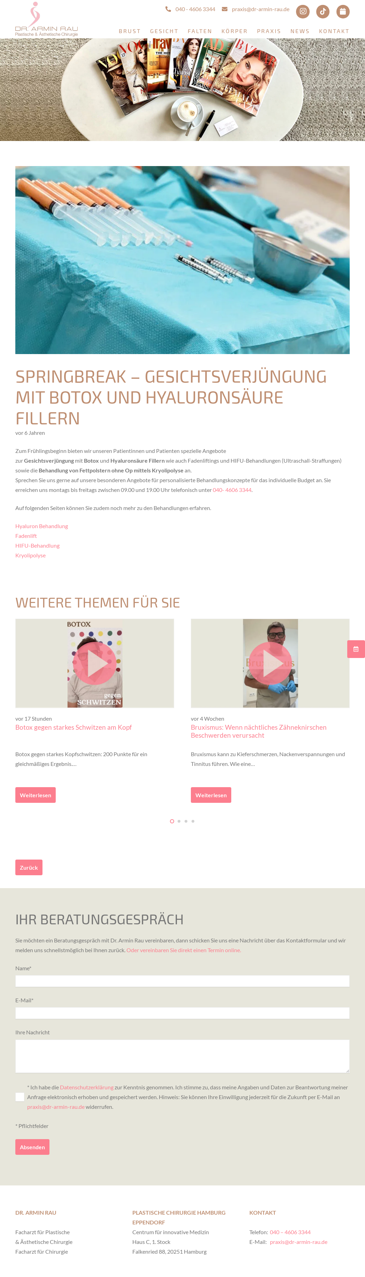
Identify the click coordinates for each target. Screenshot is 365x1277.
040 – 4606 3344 (290, 1232)
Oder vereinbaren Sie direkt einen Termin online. (183, 950)
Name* (182, 976)
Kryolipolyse (30, 555)
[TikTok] (322, 11)
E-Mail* (182, 1008)
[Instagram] (302, 11)
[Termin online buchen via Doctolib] (343, 11)
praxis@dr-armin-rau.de (56, 1106)
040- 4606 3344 (232, 489)
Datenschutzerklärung (87, 1087)
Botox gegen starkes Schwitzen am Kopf (73, 727)
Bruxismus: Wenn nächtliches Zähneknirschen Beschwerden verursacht (259, 731)
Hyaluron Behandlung (41, 526)
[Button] (356, 649)
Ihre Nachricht (182, 1051)
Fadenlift (26, 535)
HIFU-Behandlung (37, 545)
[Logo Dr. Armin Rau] (46, 19)
